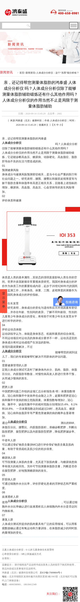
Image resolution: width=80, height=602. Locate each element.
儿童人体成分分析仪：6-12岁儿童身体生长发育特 (28, 549)
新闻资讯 (30, 72)
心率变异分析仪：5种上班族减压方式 (21, 554)
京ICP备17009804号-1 (51, 572)
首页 (21, 72)
